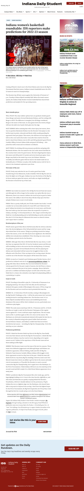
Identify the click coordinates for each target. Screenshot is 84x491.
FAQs (23, 472)
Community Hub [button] (70, 12)
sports (8, 20)
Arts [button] (34, 12)
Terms (23, 478)
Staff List (24, 466)
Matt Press (28, 75)
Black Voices (51, 12)
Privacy (23, 476)
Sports (69, 36)
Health (37, 470)
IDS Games (38, 466)
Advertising (24, 474)
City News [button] (19, 12)
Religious (38, 472)
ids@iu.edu (3, 468)
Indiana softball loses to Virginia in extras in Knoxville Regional (70, 101)
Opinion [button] (41, 12)
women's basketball (16, 20)
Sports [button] (28, 12)
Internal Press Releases (41, 480)
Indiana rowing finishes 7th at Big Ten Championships (70, 64)
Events (37, 468)
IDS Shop (38, 464)
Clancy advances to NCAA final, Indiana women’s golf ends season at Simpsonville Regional (71, 145)
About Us (24, 464)
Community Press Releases (42, 478)
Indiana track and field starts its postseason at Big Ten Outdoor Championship (69, 72)
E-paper (81, 6)
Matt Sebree (11, 75)
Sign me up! (73, 449)
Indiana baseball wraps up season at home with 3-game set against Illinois (71, 135)
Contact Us (24, 468)
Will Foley (19, 75)
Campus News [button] (8, 12)
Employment (24, 470)
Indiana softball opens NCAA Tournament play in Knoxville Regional (70, 124)
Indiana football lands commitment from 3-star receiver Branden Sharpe (68, 56)
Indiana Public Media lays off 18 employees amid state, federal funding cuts (71, 114)
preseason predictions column (38, 261)
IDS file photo (40, 70)
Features (60, 12)
